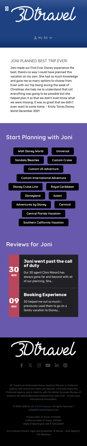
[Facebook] (22, 365)
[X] (30, 365)
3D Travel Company (41, 406)
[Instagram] (39, 365)
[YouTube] (48, 365)
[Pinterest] (65, 365)
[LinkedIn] (57, 365)
